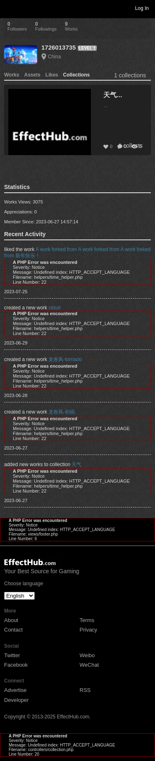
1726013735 (58, 47)
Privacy (89, 630)
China (54, 57)
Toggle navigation (10, 8)
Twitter (12, 655)
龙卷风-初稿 (61, 412)
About (11, 620)
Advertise (15, 690)
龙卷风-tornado (65, 359)
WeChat (89, 665)
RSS (85, 690)
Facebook (16, 665)
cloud (54, 308)
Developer (16, 700)
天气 (76, 464)
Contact (13, 630)
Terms (87, 620)
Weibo (87, 655)
